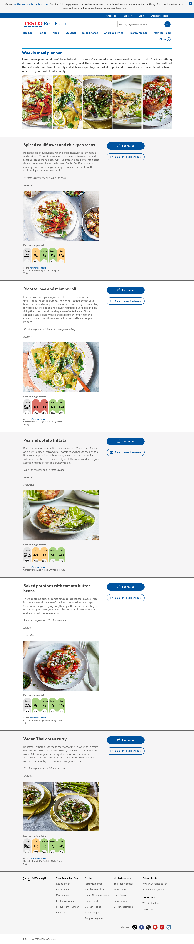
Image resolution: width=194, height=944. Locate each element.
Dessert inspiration (123, 906)
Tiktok (134, 927)
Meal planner (62, 895)
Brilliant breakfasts (123, 883)
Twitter (148, 927)
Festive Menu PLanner (67, 906)
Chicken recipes (93, 906)
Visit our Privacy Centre (154, 889)
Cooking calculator (65, 901)
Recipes (27, 33)
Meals (56, 33)
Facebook (141, 927)
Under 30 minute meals (97, 895)
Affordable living (113, 33)
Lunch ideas (120, 895)
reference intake (38, 267)
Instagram (168, 927)
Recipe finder (63, 883)
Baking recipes (92, 912)
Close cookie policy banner (190, 3)
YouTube (155, 927)
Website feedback (151, 903)
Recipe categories (94, 918)
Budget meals (92, 901)
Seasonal (70, 33)
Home (26, 40)
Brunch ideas (120, 889)
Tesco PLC (147, 908)
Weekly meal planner (43, 40)
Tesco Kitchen (90, 33)
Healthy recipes (138, 33)
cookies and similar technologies (31, 4)
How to (42, 33)
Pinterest (162, 927)
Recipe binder (63, 889)
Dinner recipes (121, 901)
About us (60, 912)
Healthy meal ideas (94, 889)
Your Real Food (162, 33)
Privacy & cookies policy (154, 883)
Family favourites (93, 883)
